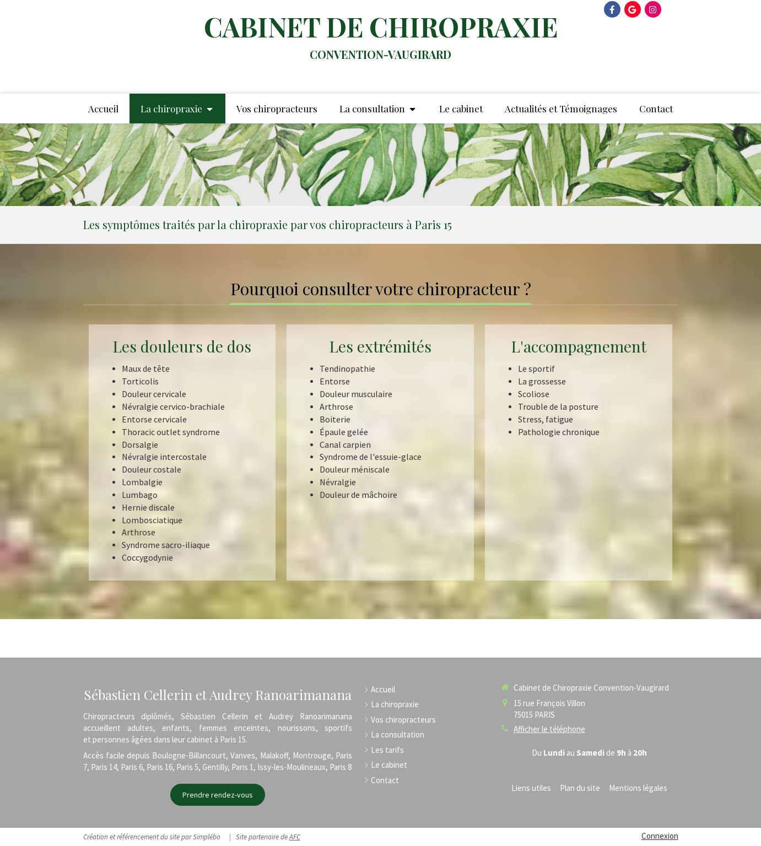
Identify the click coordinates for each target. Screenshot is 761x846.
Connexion (659, 836)
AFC (294, 837)
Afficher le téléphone (549, 729)
